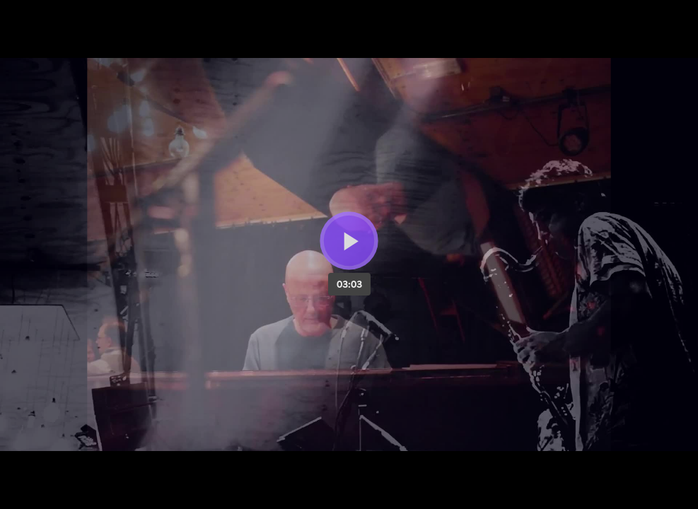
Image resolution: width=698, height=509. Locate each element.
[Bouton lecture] (349, 240)
